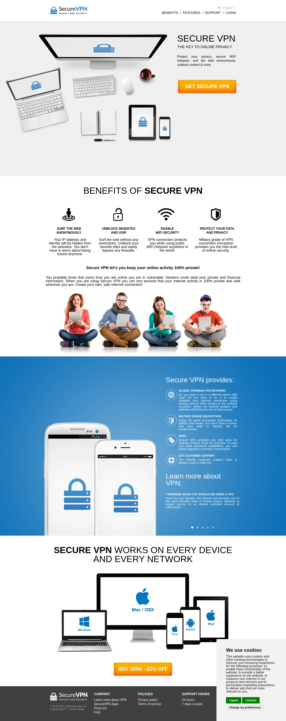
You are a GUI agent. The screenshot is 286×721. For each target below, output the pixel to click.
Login (231, 13)
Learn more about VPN (110, 700)
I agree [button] (233, 700)
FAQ (97, 712)
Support (213, 13)
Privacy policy (147, 700)
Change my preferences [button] (245, 707)
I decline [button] (250, 700)
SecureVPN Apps (106, 704)
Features (191, 13)
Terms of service (149, 704)
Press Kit (100, 708)
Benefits (170, 13)
